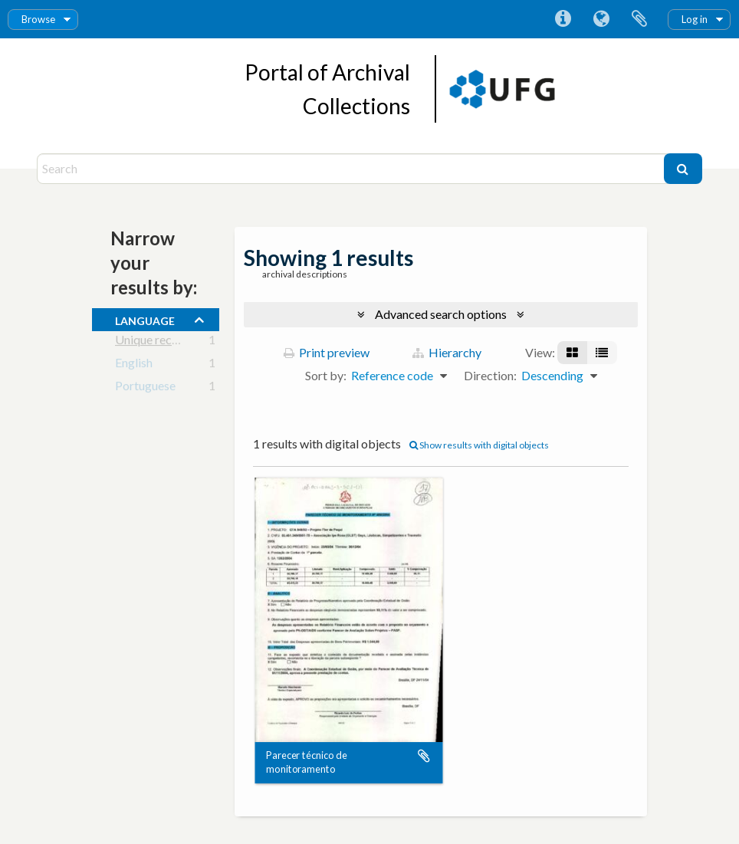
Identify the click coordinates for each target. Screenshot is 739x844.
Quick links (563, 19)
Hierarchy (446, 352)
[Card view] (572, 352)
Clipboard (639, 19)
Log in (695, 19)
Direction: (490, 375)
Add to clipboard (424, 756)
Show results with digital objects (479, 445)
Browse (38, 19)
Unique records (155, 342)
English (134, 365)
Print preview (327, 352)
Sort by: (326, 375)
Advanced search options (441, 314)
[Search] (352, 168)
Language (601, 19)
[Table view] (601, 352)
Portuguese (145, 388)
